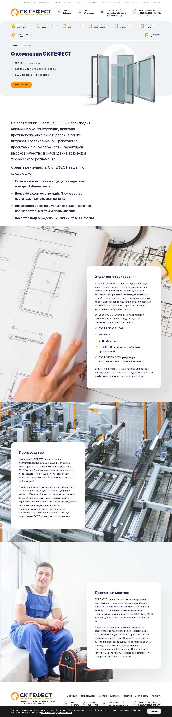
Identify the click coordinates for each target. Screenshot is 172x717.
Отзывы (146, 2)
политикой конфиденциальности (56, 712)
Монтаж (57, 2)
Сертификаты (92, 2)
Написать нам (21, 85)
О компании (29, 2)
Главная (17, 2)
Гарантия (79, 2)
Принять (154, 711)
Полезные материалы (111, 2)
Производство (44, 2)
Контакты (157, 2)
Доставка (68, 2)
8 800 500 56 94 (149, 13)
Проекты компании (132, 2)
